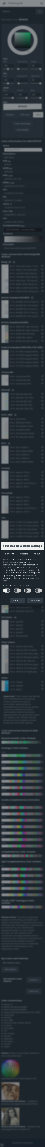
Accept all (35, 600)
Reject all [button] (17, 600)
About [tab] (37, 553)
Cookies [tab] (24, 553)
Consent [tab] (9, 553)
